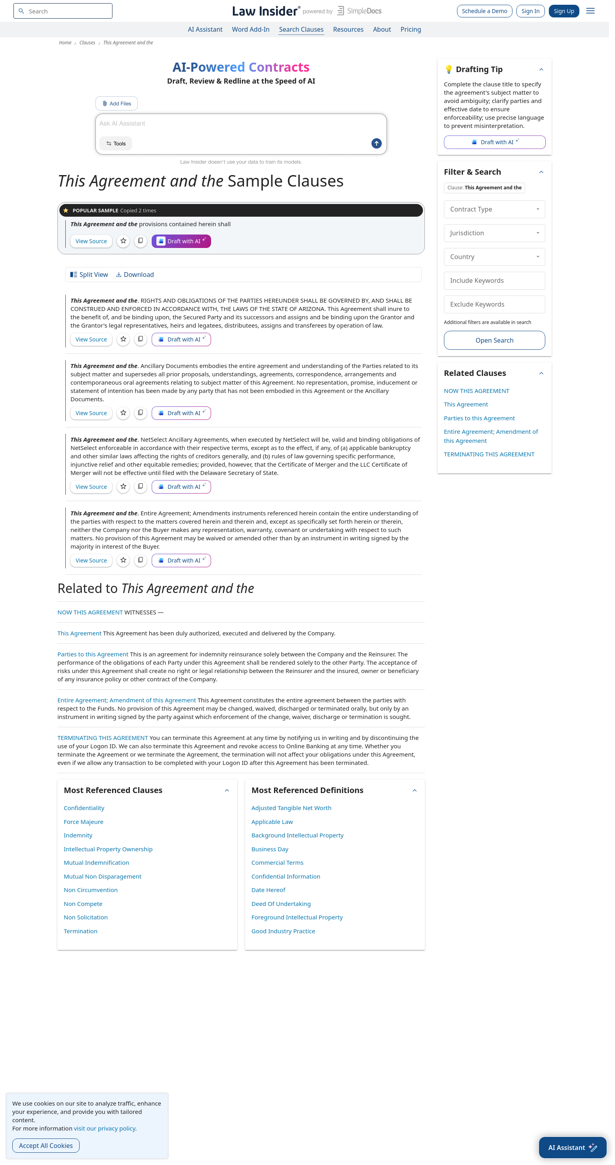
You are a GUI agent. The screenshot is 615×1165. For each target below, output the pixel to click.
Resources (348, 29)
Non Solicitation (86, 917)
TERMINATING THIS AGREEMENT (102, 738)
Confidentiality (84, 808)
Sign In (531, 11)
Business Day (269, 849)
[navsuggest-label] (62, 11)
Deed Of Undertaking (281, 904)
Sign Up (564, 11)
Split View (88, 274)
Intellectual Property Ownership (108, 849)
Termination (80, 931)
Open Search (495, 340)
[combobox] (62, 11)
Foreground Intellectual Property (297, 917)
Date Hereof (268, 890)
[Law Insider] (305, 11)
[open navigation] (590, 11)
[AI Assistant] (573, 1147)
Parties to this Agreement (92, 654)
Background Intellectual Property (297, 835)
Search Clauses (301, 29)
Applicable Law (272, 822)
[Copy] (140, 241)
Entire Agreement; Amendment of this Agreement (126, 700)
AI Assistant (205, 29)
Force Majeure (83, 822)
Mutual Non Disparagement (102, 876)
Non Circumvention (91, 890)
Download (134, 274)
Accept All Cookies (46, 1145)
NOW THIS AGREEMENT (90, 612)
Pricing (411, 29)
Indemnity (78, 835)
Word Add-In (251, 29)
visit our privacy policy (104, 1128)
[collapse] (538, 209)
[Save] (123, 241)
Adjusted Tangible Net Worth (291, 808)
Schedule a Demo (485, 11)
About (382, 29)
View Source (91, 241)
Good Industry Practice (283, 931)
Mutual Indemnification (96, 862)
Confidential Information (285, 876)
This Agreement (79, 633)
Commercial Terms (277, 862)
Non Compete (83, 904)
